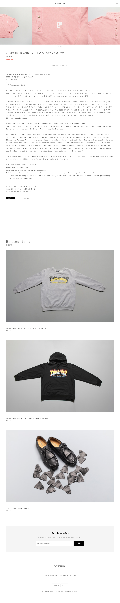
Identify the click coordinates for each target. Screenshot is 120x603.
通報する (27, 198)
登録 (79, 543)
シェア (19, 198)
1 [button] (58, 46)
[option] (60, 26)
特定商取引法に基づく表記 (68, 575)
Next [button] (116, 26)
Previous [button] (3, 26)
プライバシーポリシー (50, 575)
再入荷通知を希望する (59, 65)
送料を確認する (29, 189)
